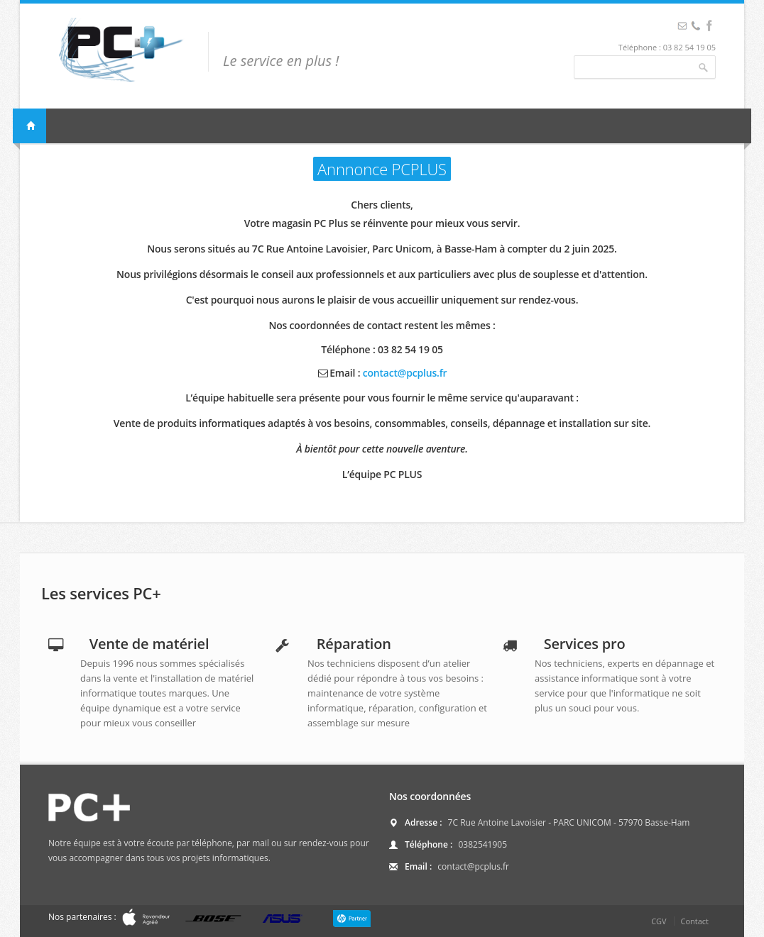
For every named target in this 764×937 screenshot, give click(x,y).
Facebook (695, 25)
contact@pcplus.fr (405, 372)
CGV (658, 921)
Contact (694, 921)
